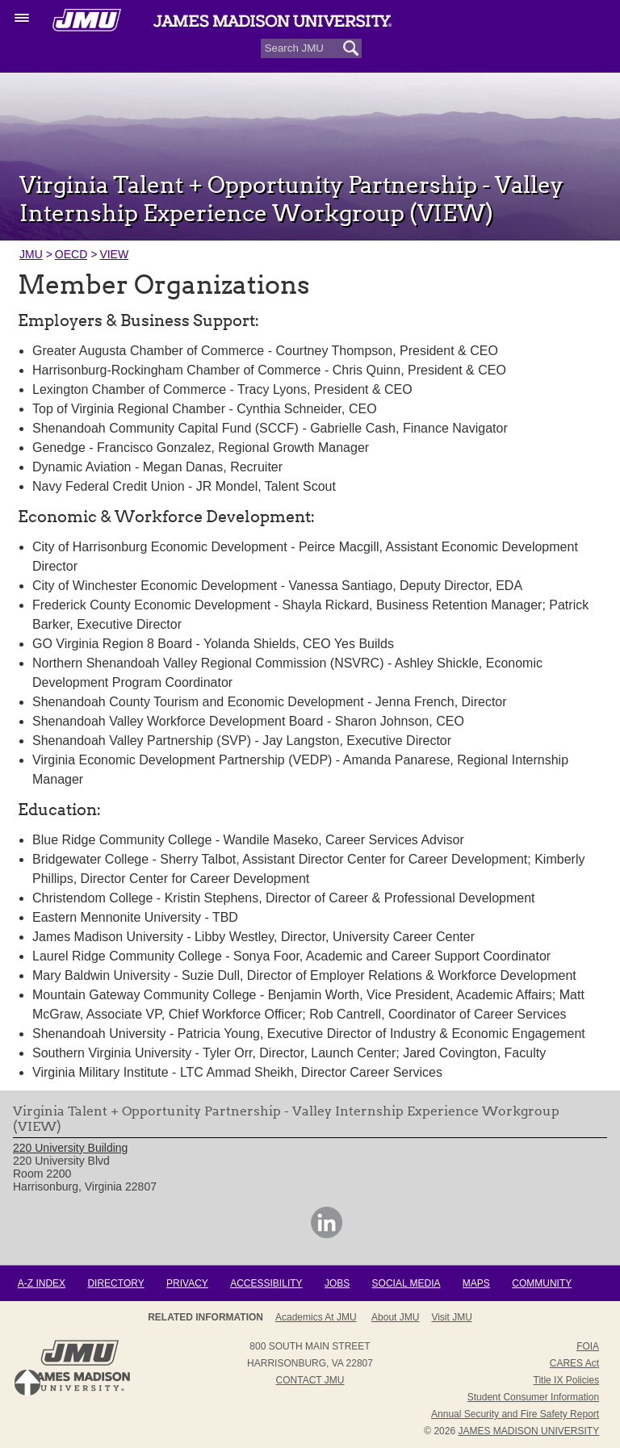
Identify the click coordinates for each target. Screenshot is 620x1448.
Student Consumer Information (533, 1397)
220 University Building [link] (70, 1147)
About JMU (395, 1317)
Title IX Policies (567, 1380)
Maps (476, 1283)
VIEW (113, 254)
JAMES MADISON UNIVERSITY (528, 1431)
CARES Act (574, 1363)
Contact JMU (310, 1380)
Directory (115, 1283)
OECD (71, 254)
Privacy (187, 1283)
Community (542, 1283)
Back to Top (27, 1383)
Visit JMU (451, 1317)
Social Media (406, 1283)
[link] (326, 1234)
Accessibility (266, 1283)
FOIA (587, 1346)
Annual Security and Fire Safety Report (515, 1414)
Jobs (337, 1283)
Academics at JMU (316, 1317)
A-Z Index (41, 1283)
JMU (31, 254)
